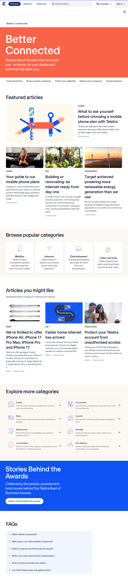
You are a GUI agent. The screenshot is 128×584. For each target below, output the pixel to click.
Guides (81, 105)
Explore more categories (91, 81)
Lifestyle (96, 429)
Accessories (96, 402)
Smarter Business (114, 81)
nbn (47, 171)
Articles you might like (65, 81)
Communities (36, 443)
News (36, 416)
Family (36, 402)
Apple (8, 326)
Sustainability (91, 171)
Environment (36, 429)
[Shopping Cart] (125, 12)
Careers (96, 416)
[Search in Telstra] (71, 3)
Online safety (91, 326)
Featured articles (14, 81)
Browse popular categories (38, 81)
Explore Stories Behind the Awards (24, 501)
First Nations (96, 443)
